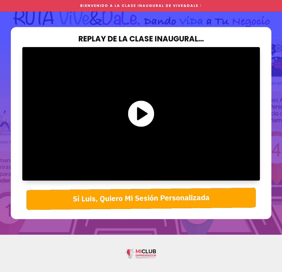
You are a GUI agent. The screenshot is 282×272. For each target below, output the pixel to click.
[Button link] (141, 198)
